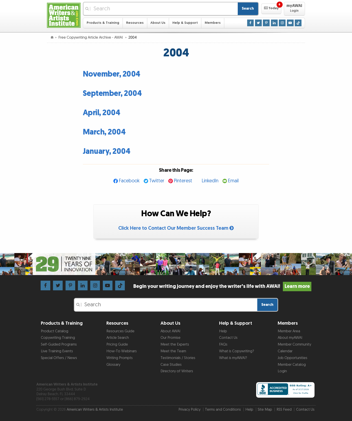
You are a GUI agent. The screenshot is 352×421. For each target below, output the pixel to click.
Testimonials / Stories (178, 357)
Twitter (156, 181)
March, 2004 (104, 132)
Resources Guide (120, 331)
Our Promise (170, 337)
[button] (271, 8)
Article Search (117, 337)
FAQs (223, 344)
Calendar (285, 351)
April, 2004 (101, 113)
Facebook (129, 181)
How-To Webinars (121, 351)
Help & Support (185, 23)
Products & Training (103, 23)
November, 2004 (111, 74)
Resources (135, 23)
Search (248, 8)
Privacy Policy (189, 409)
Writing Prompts (119, 357)
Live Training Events (57, 351)
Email (233, 181)
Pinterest (183, 181)
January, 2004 (106, 151)
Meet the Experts (175, 344)
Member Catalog (292, 364)
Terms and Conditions (223, 409)
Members (213, 23)
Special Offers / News (59, 357)
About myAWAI (290, 337)
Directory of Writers (177, 371)
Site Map (265, 409)
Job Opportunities (292, 357)
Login (282, 371)
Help (223, 331)
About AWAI (170, 331)
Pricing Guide (117, 344)
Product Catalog (54, 331)
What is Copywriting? (236, 351)
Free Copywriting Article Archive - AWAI (91, 37)
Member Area (289, 331)
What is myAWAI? (233, 357)
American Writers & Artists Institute (95, 409)
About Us (157, 23)
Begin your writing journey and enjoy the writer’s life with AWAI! (222, 286)
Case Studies (171, 364)
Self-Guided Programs (59, 344)
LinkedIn (210, 181)
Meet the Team (173, 351)
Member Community (294, 344)
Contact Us (228, 337)
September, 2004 (112, 93)
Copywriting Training (58, 337)
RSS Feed (284, 409)
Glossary (113, 364)
